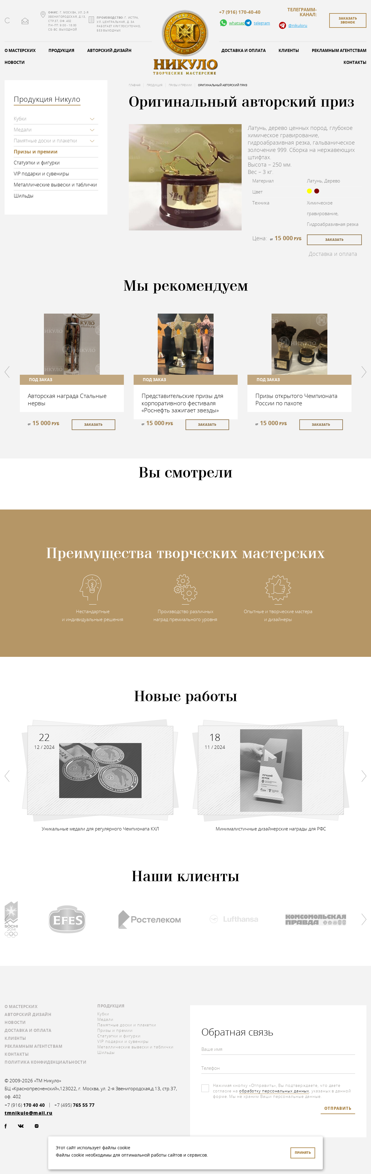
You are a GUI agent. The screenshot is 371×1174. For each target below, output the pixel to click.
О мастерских (21, 1006)
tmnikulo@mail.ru (25, 21)
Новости (15, 1022)
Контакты (17, 1054)
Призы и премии (36, 151)
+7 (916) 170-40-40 (240, 12)
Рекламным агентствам (33, 1046)
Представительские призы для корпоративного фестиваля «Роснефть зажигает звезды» (182, 403)
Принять (303, 1152)
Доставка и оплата (244, 50)
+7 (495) (74, 1105)
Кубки (20, 118)
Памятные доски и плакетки (45, 140)
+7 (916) (25, 1105)
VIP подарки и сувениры (41, 173)
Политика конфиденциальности (45, 1062)
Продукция (61, 50)
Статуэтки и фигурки (37, 162)
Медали (23, 129)
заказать (334, 239)
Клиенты (289, 50)
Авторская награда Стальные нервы (67, 399)
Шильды (24, 195)
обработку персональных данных (274, 1091)
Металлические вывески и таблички (55, 184)
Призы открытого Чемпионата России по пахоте (296, 399)
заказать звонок (348, 20)
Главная (134, 85)
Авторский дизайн (109, 50)
